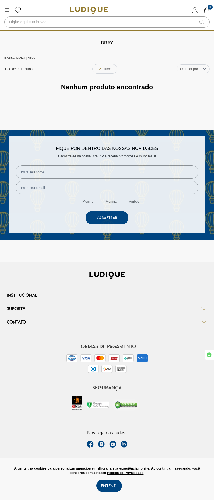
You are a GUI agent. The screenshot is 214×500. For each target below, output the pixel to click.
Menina (111, 202)
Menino (87, 202)
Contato (107, 322)
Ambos (134, 202)
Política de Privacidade (125, 473)
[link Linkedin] (124, 444)
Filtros (105, 69)
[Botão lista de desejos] (17, 10)
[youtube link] (112, 444)
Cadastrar (107, 218)
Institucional (107, 295)
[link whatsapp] (209, 355)
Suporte (107, 308)
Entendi (109, 485)
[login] (195, 10)
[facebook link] (90, 444)
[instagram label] (101, 444)
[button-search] (202, 22)
